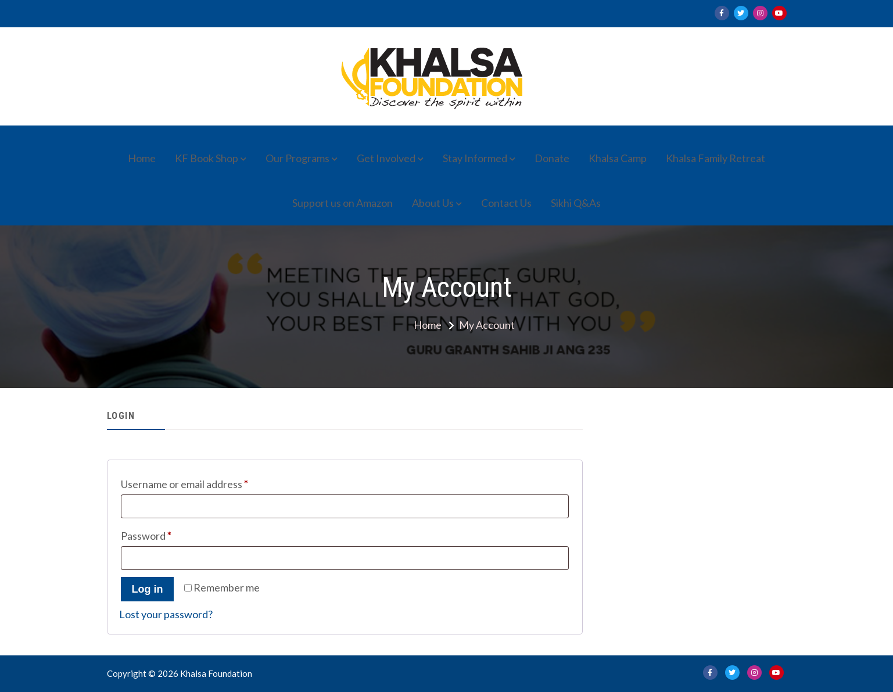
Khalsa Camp (618, 158)
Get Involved (386, 158)
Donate (552, 158)
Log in (147, 589)
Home (142, 158)
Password (167, 533)
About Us (433, 202)
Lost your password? (166, 614)
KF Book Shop (206, 158)
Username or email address (205, 482)
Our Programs (297, 158)
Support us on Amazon (342, 202)
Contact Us (506, 202)
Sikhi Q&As (576, 202)
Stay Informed (475, 158)
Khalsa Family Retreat (715, 158)
